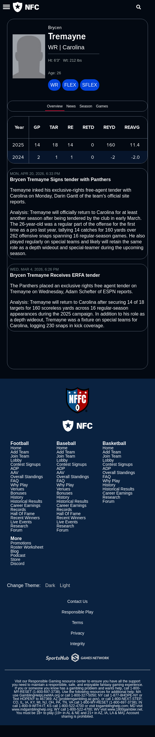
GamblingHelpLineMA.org (39, 695)
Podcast (18, 555)
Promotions (21, 543)
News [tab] (71, 106)
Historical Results (26, 501)
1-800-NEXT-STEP (126, 699)
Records (18, 509)
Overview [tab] (54, 106)
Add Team (20, 452)
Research (19, 526)
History (17, 497)
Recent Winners (25, 517)
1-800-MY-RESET (94, 702)
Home (16, 448)
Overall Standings (27, 476)
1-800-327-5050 (83, 695)
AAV (14, 472)
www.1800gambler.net (125, 709)
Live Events (21, 522)
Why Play (19, 485)
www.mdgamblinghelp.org (32, 709)
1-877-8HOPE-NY (124, 695)
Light (65, 585)
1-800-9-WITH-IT (32, 706)
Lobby (16, 460)
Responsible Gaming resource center (57, 681)
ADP (15, 468)
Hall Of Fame (23, 513)
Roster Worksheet (27, 547)
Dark (50, 585)
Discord (17, 563)
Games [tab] (102, 106)
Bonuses (18, 493)
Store (15, 559)
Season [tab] (85, 106)
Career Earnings (25, 505)
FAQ (15, 480)
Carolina (73, 47)
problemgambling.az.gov (79, 699)
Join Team (20, 456)
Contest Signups (26, 464)
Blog (15, 551)
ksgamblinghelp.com (112, 706)
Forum (16, 530)
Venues (17, 489)
